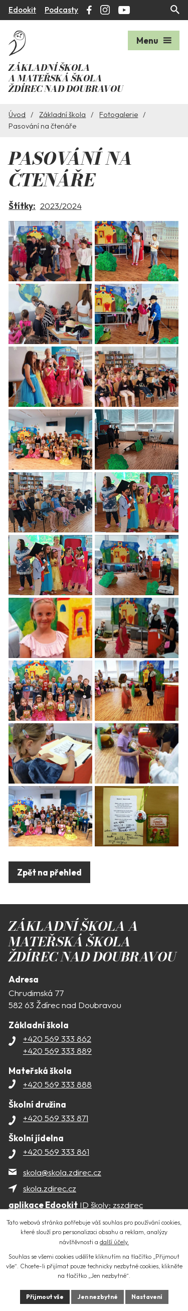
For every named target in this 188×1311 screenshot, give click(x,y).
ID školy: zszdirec (76, 1204)
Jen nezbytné (97, 1296)
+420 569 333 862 (57, 1038)
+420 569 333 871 (55, 1118)
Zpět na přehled (49, 872)
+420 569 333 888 (57, 1084)
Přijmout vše (45, 1296)
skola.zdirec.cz (49, 1188)
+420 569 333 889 (57, 1050)
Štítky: (22, 205)
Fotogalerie (118, 114)
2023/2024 (61, 205)
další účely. (114, 1242)
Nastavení (146, 1296)
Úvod (17, 114)
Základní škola (62, 114)
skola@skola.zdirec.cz (62, 1172)
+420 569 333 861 (56, 1151)
